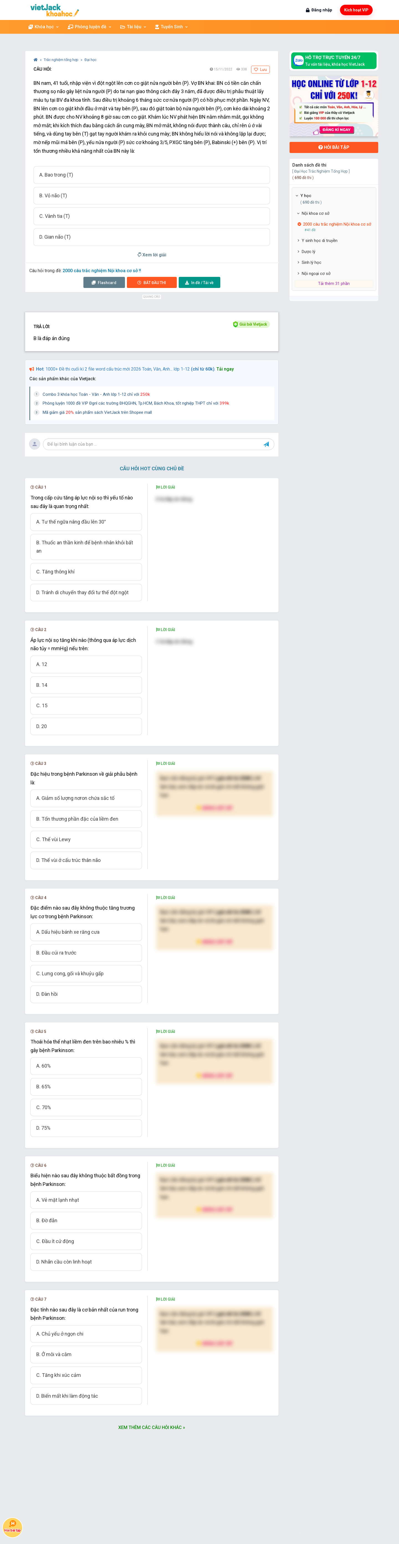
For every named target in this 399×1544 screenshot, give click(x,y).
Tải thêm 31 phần (334, 283)
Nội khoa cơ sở (315, 213)
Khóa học (44, 26)
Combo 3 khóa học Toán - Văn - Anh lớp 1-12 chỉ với (96, 394)
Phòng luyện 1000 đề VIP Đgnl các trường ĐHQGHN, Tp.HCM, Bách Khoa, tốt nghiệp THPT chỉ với (136, 403)
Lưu (260, 69)
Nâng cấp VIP (214, 807)
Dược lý (308, 251)
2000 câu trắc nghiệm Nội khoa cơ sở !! (102, 270)
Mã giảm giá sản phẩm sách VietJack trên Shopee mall (97, 412)
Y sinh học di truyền (319, 240)
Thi (151, 282)
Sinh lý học (311, 262)
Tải (199, 282)
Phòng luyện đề (90, 26)
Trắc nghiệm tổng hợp (61, 60)
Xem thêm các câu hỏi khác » (151, 1427)
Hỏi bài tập (333, 147)
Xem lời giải (151, 254)
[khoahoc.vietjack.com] (55, 10)
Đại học (90, 60)
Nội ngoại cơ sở (316, 273)
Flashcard (104, 282)
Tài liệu (133, 26)
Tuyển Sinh (171, 26)
